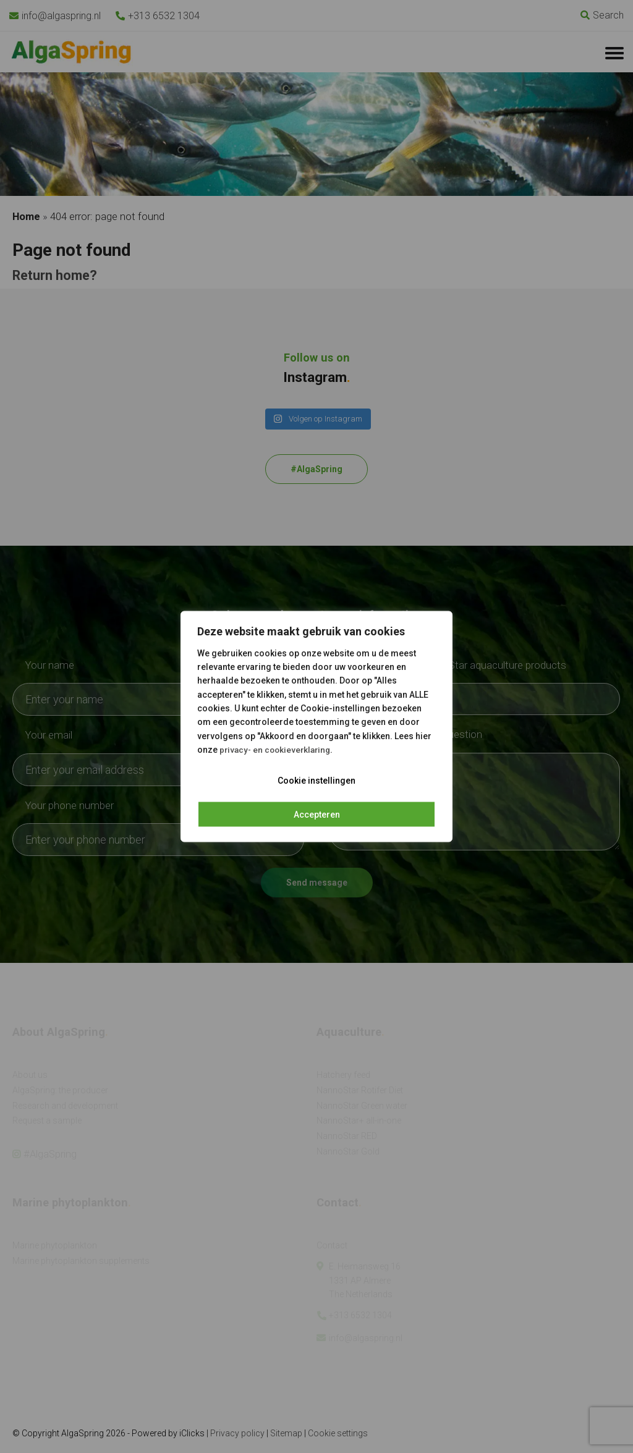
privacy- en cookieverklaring (277, 750)
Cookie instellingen (316, 780)
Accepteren (317, 814)
